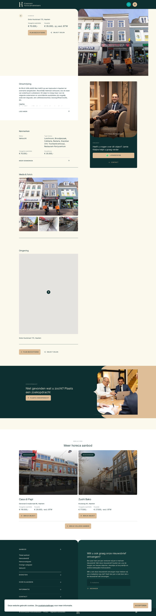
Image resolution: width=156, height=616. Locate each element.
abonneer (94, 588)
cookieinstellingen (46, 605)
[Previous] (134, 61)
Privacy (45, 612)
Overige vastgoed (25, 565)
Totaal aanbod (24, 555)
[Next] (141, 61)
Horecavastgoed (25, 561)
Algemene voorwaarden (57, 612)
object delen (58, 32)
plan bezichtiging (37, 32)
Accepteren (140, 605)
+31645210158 (113, 155)
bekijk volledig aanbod (78, 526)
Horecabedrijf (24, 558)
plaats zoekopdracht (39, 398)
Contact (113, 162)
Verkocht (22, 568)
